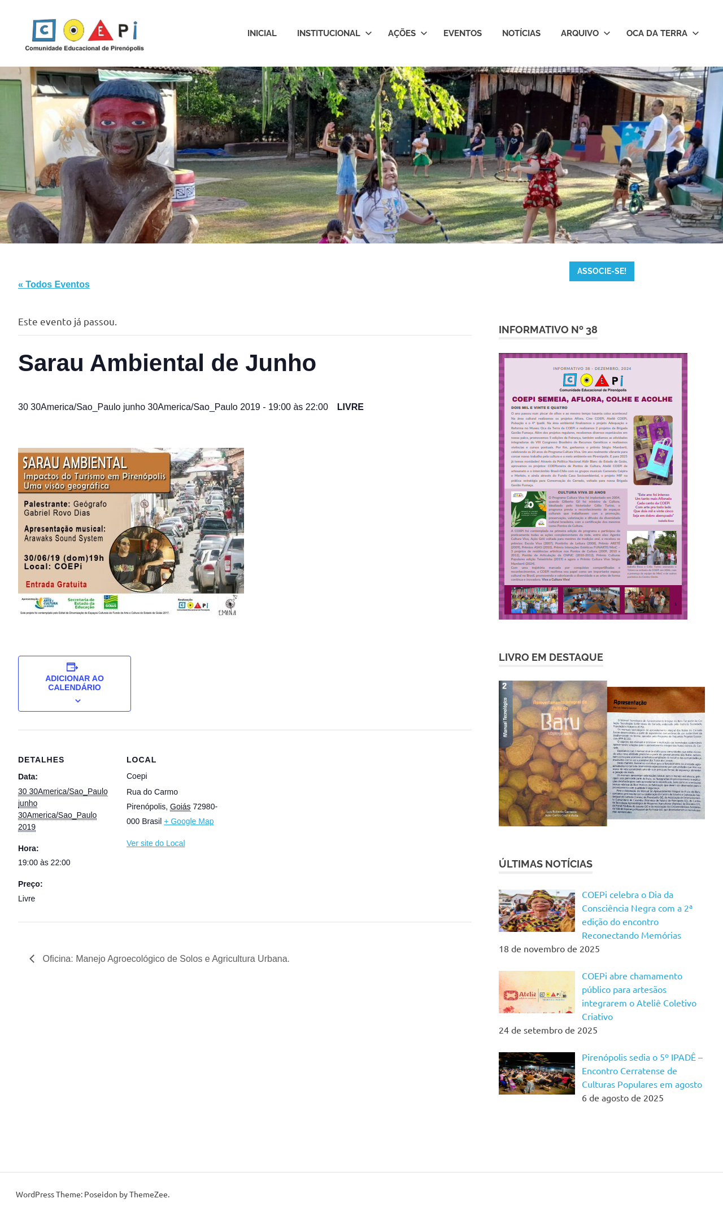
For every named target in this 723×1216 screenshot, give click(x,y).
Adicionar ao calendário (74, 683)
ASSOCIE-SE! (601, 271)
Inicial (262, 33)
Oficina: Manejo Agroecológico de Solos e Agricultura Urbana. (165, 959)
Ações (408, 33)
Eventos (462, 33)
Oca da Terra (662, 33)
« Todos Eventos (54, 284)
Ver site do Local (156, 843)
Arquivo (586, 33)
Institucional (334, 33)
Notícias (521, 33)
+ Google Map (189, 821)
